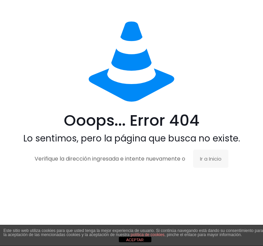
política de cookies (148, 234)
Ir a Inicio (211, 158)
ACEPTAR (134, 240)
